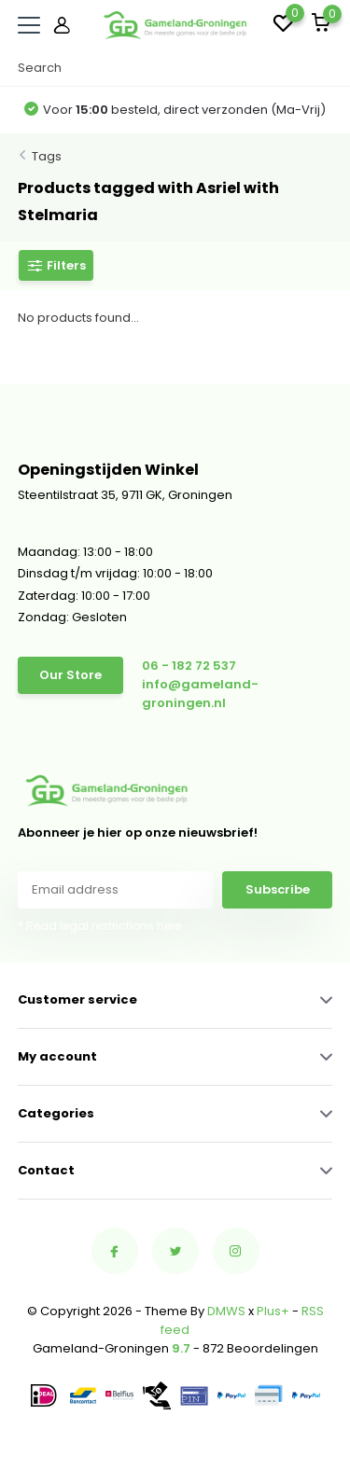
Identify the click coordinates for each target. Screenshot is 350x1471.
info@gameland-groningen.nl (200, 693)
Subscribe (277, 889)
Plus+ (273, 1311)
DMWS (226, 1311)
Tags (47, 156)
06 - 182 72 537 (189, 665)
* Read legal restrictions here (99, 926)
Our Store (70, 675)
